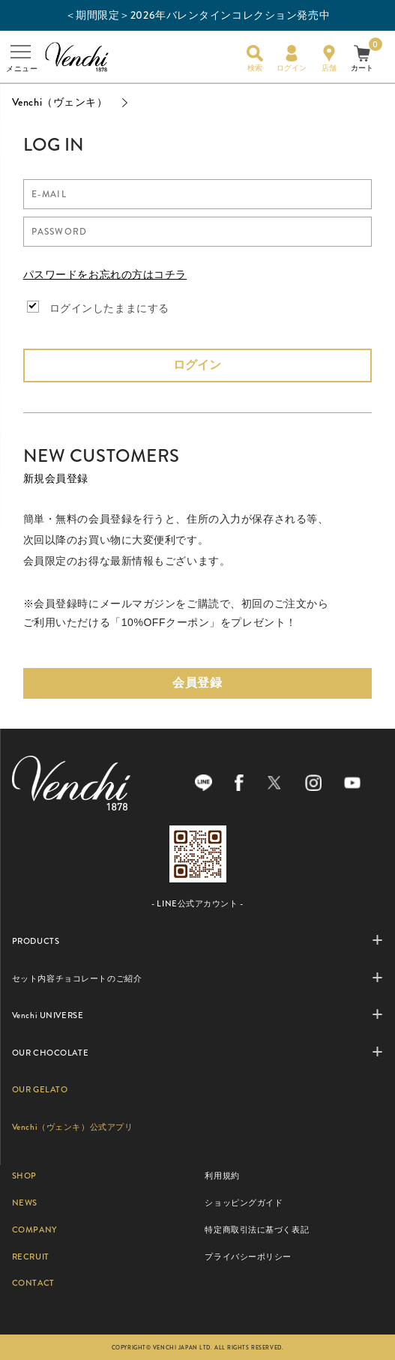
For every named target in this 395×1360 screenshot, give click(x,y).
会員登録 (197, 682)
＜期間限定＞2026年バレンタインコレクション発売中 (198, 14)
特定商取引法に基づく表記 (257, 1230)
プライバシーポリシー (248, 1257)
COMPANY (34, 1230)
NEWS (24, 1203)
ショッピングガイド (244, 1203)
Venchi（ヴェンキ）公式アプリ (72, 1127)
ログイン (197, 364)
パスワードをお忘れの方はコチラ (105, 274)
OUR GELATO (40, 1089)
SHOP (24, 1176)
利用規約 (222, 1176)
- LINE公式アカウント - (197, 903)
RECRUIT (30, 1257)
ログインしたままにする (109, 308)
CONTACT (33, 1283)
